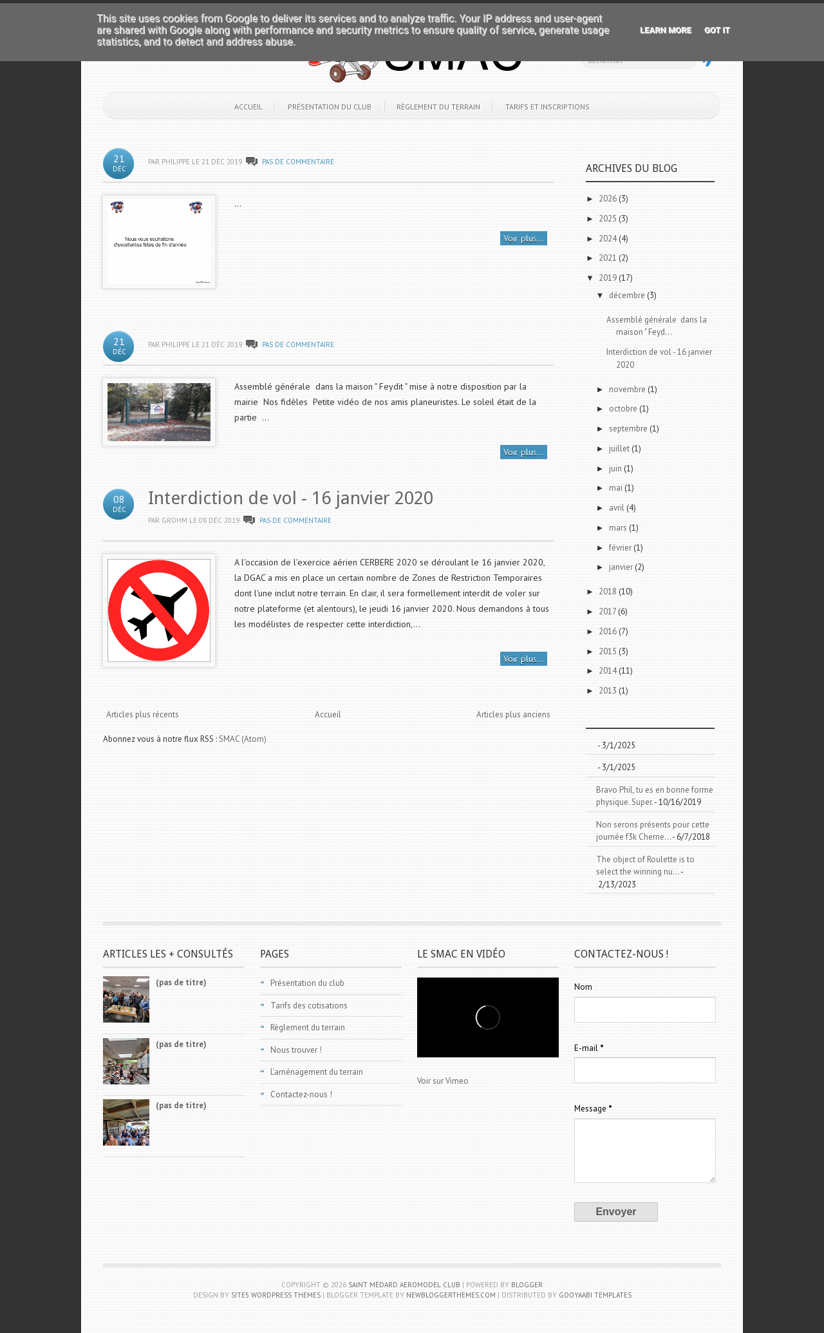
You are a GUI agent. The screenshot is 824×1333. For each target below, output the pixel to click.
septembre (629, 428)
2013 (609, 690)
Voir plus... (523, 238)
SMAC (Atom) (243, 738)
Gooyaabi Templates (595, 1295)
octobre (624, 408)
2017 (608, 611)
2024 (609, 238)
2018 (609, 591)
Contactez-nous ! (301, 1094)
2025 (609, 218)
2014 (609, 670)
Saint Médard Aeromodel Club (404, 1284)
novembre (628, 389)
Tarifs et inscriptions (547, 106)
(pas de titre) (181, 982)
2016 (609, 631)
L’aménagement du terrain (316, 1071)
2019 (609, 277)
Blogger (527, 1284)
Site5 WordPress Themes (276, 1295)
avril (617, 507)
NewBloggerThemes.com (451, 1295)
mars (619, 527)
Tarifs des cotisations (309, 1005)
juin (616, 468)
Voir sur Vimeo (443, 1080)
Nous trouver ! (296, 1050)
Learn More (665, 30)
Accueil (248, 106)
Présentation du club (329, 106)
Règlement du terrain (438, 106)
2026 (609, 198)
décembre (628, 295)
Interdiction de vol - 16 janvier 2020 (290, 498)
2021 (609, 257)
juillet (620, 448)
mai (616, 487)
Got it (717, 30)
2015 (609, 651)
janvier (622, 567)
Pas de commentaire (298, 161)
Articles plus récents (142, 714)
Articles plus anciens (513, 714)
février (621, 547)
